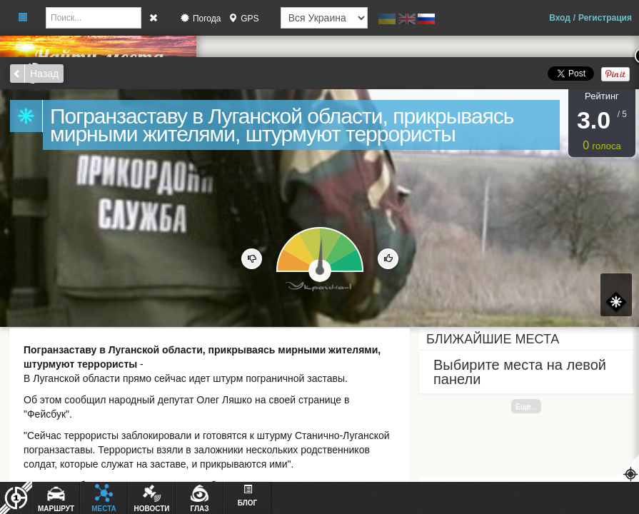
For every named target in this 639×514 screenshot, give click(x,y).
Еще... (526, 406)
